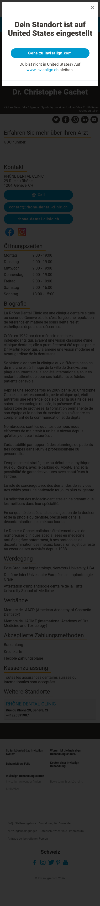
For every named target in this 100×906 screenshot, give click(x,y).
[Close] (92, 7)
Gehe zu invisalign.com (50, 53)
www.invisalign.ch (42, 69)
